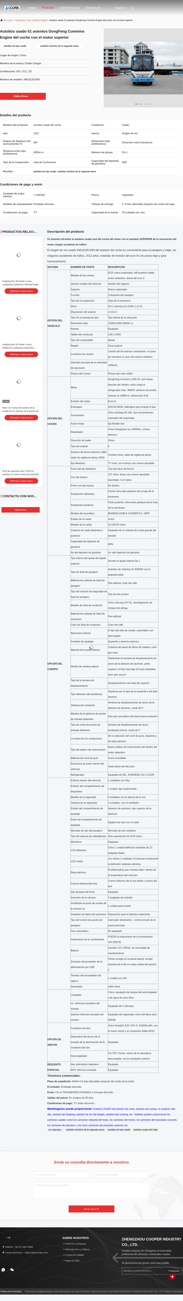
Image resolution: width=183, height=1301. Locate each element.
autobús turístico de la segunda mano (85, 1129)
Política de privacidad (10, 1291)
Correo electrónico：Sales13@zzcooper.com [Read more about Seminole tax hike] (25, 1252)
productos (20, 20)
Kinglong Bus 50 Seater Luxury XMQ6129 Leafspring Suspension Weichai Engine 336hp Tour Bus (18, 347)
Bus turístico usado (37, 20)
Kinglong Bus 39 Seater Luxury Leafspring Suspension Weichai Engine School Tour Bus (20, 284)
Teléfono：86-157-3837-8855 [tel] (17, 1247)
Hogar (32, 7)
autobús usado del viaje (145, 1129)
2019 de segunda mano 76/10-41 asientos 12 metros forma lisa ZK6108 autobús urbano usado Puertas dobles (20, 474)
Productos (48, 7)
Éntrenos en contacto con (94, 9)
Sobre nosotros (69, 7)
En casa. (8, 20)
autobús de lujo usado (119, 1129)
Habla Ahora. (23, 96)
